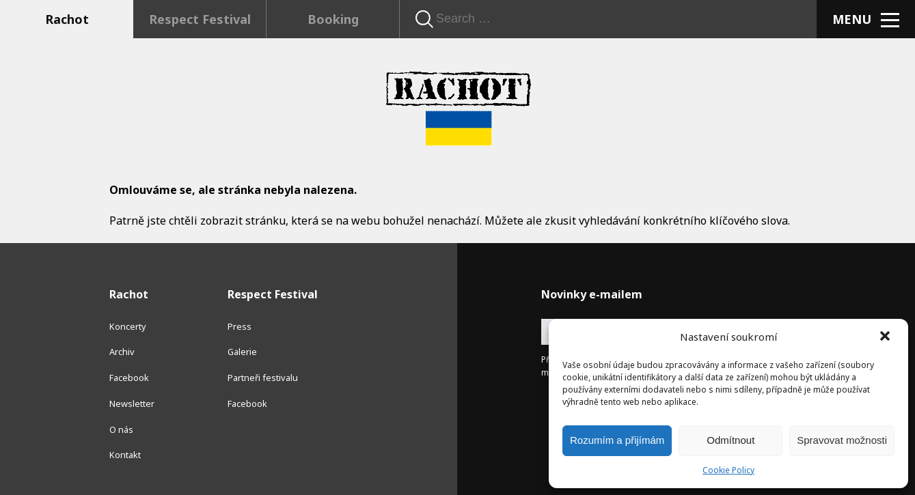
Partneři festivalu (263, 377)
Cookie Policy (728, 470)
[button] (886, 337)
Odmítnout (730, 440)
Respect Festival (200, 19)
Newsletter (131, 403)
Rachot (67, 19)
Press (239, 326)
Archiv (122, 351)
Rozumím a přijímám (617, 440)
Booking (333, 19)
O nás (121, 429)
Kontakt (125, 455)
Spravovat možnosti (842, 440)
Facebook (129, 377)
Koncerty (127, 326)
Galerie (242, 351)
